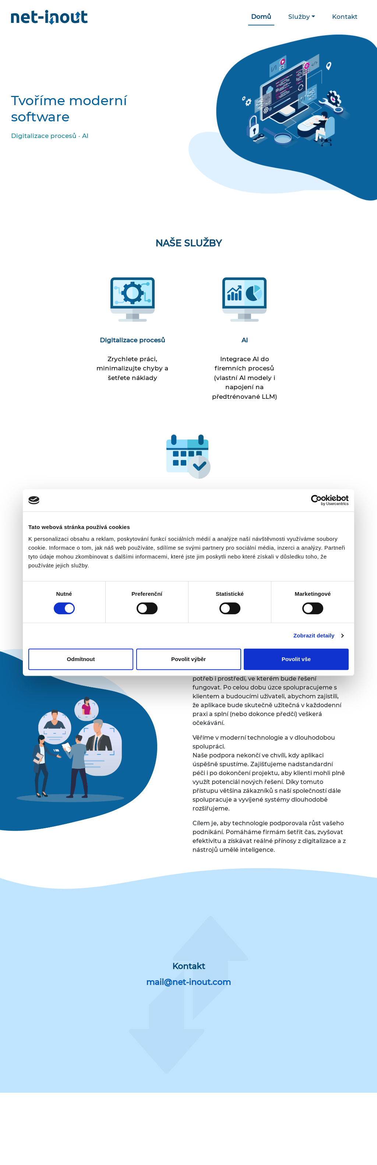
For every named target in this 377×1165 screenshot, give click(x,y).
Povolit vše (296, 659)
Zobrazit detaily (314, 635)
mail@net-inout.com (188, 982)
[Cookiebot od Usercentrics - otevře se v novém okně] (316, 500)
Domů (261, 16)
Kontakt (344, 16)
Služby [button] (299, 16)
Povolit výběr (188, 659)
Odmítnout (81, 659)
